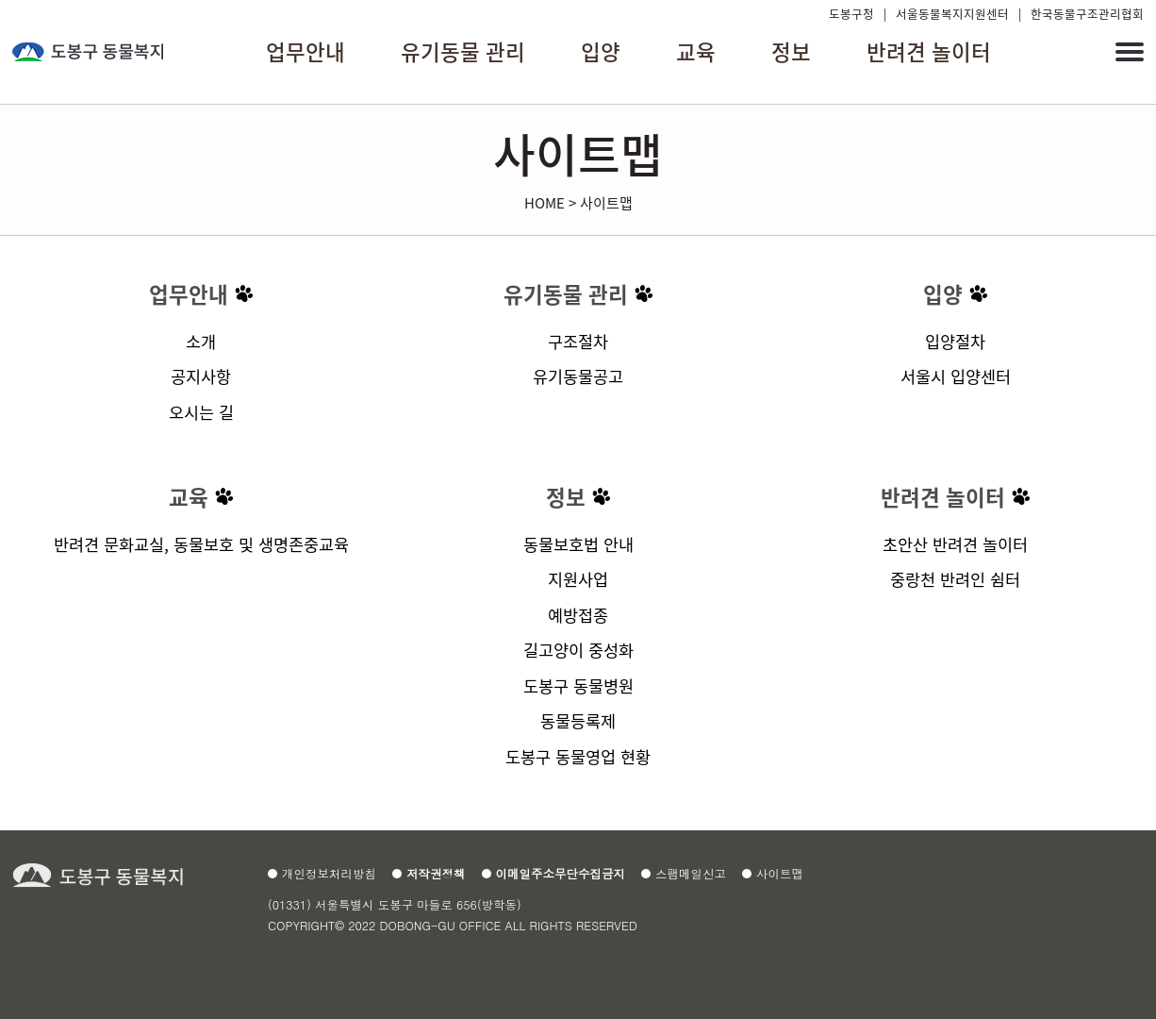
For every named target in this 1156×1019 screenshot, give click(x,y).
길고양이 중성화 (578, 649)
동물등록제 (578, 720)
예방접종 (578, 614)
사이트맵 (606, 202)
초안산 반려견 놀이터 (955, 544)
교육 (188, 497)
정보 (566, 497)
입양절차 (955, 341)
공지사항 (201, 376)
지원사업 (578, 579)
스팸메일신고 (690, 873)
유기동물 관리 (566, 294)
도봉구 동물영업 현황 (578, 756)
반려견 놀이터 (943, 497)
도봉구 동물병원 (578, 685)
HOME (544, 202)
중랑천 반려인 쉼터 (955, 579)
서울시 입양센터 (955, 376)
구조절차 (578, 341)
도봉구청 (851, 14)
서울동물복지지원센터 (952, 14)
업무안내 (188, 294)
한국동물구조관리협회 (1087, 14)
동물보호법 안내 (578, 544)
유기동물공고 (578, 376)
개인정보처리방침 (329, 873)
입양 (943, 294)
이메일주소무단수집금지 (561, 873)
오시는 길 (201, 412)
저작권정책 (436, 873)
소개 (201, 341)
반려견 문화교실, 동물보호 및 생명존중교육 (201, 544)
